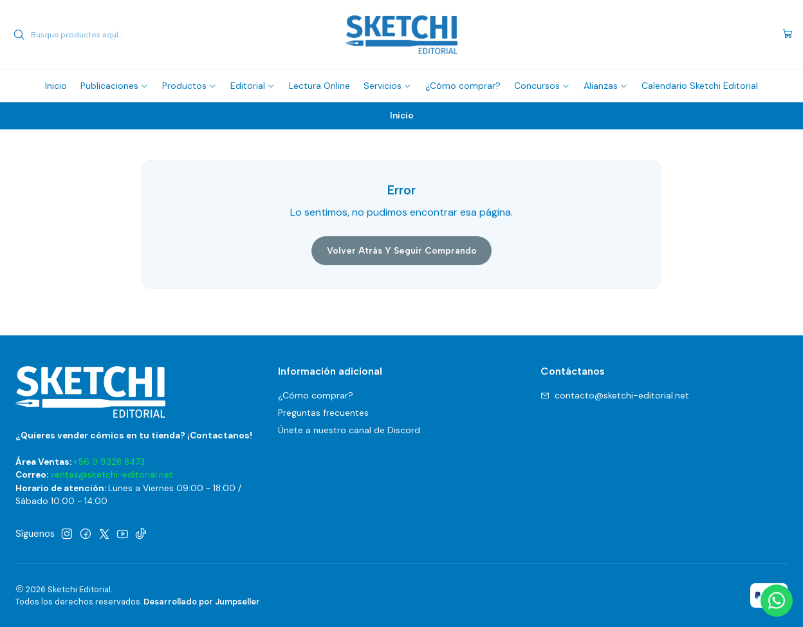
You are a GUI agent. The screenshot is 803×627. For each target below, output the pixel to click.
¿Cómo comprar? (315, 395)
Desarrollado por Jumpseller (201, 601)
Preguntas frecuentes (323, 412)
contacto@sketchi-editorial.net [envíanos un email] (614, 395)
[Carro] (787, 34)
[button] (114, 86)
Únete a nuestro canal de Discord (349, 430)
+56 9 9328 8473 (109, 461)
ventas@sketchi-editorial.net (111, 474)
